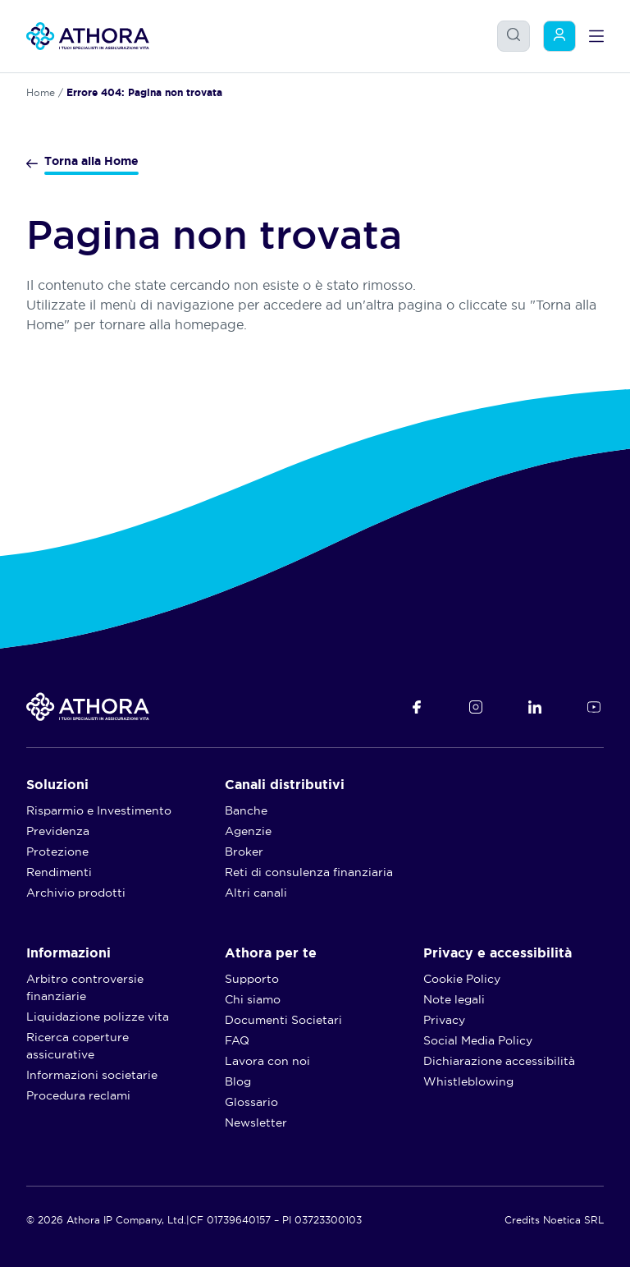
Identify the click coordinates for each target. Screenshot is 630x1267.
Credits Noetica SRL (554, 1220)
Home (40, 92)
